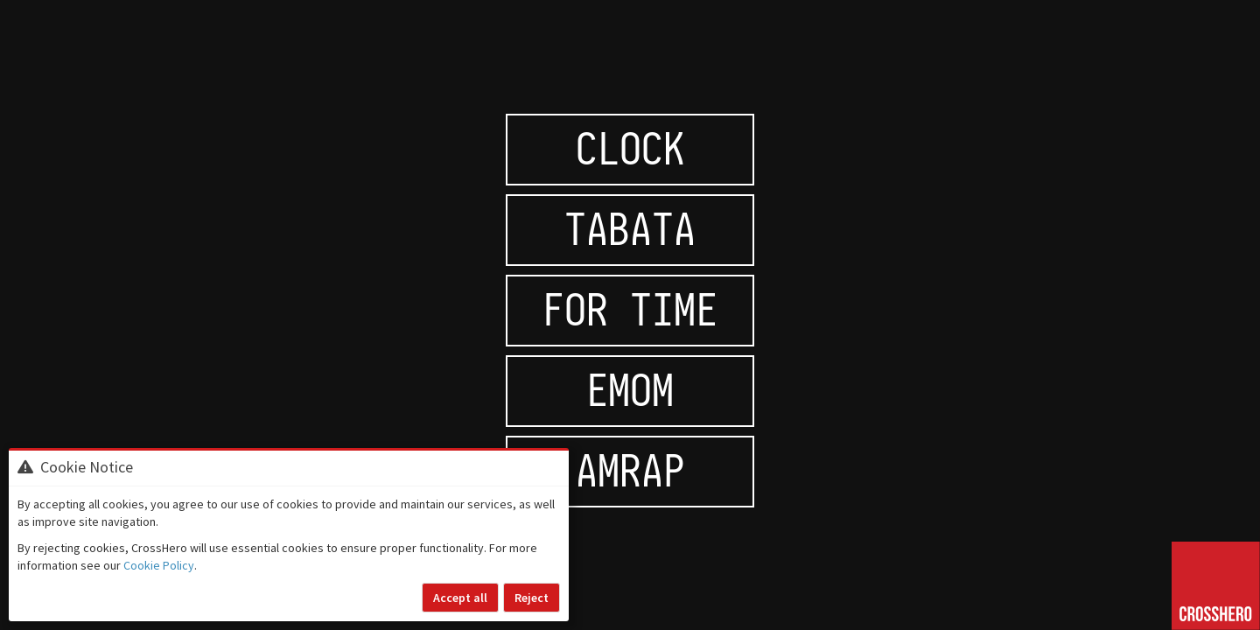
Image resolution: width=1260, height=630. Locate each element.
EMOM (630, 390)
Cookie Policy (158, 565)
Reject (531, 598)
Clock (630, 149)
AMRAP (630, 471)
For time (630, 310)
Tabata (630, 229)
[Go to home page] (1216, 586)
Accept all (460, 598)
